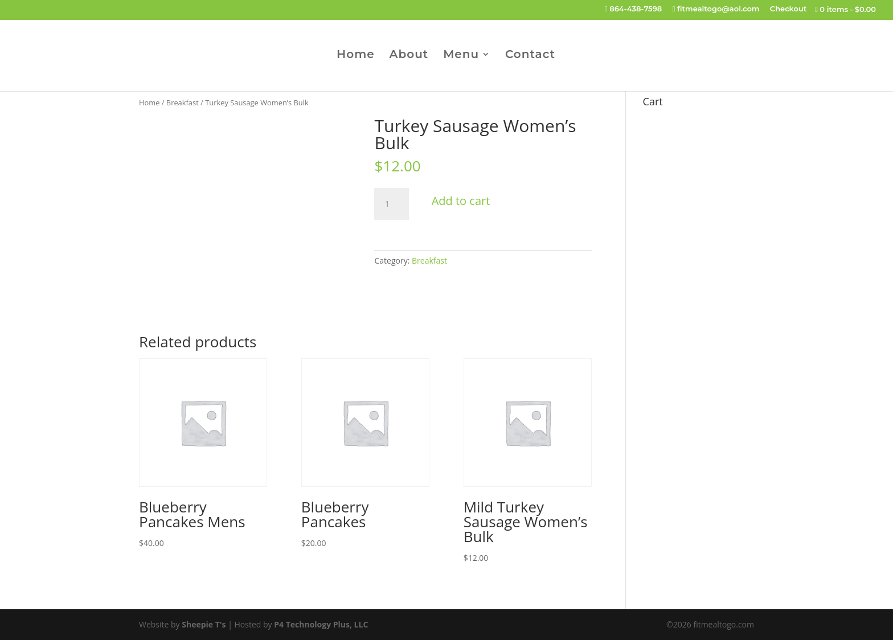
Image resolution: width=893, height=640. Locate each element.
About (409, 55)
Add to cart (461, 200)
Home (356, 55)
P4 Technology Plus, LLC (321, 624)
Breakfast (182, 102)
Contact (530, 55)
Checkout (788, 9)
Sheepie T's (204, 624)
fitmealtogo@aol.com (716, 9)
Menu (461, 55)
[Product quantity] (391, 204)
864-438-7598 (633, 9)
